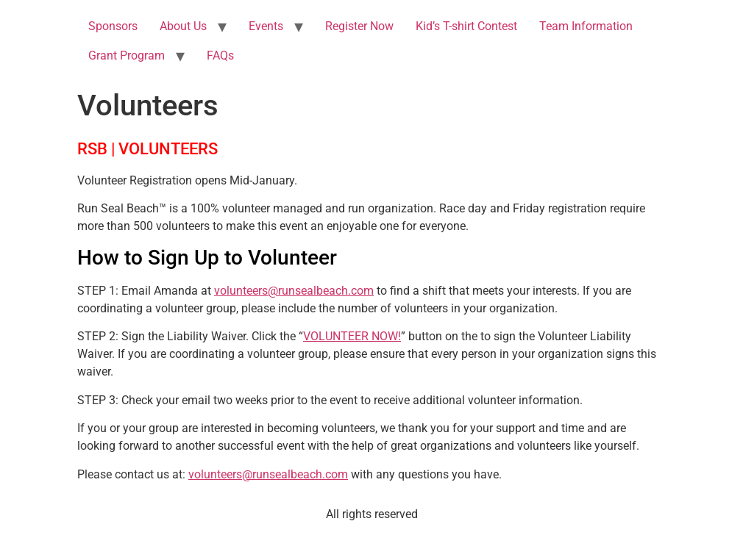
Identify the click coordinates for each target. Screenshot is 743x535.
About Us (183, 26)
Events (266, 26)
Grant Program (126, 55)
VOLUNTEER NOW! (352, 336)
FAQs (220, 55)
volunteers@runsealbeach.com (294, 291)
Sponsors (113, 26)
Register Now (359, 26)
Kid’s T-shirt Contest (466, 26)
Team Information (586, 26)
